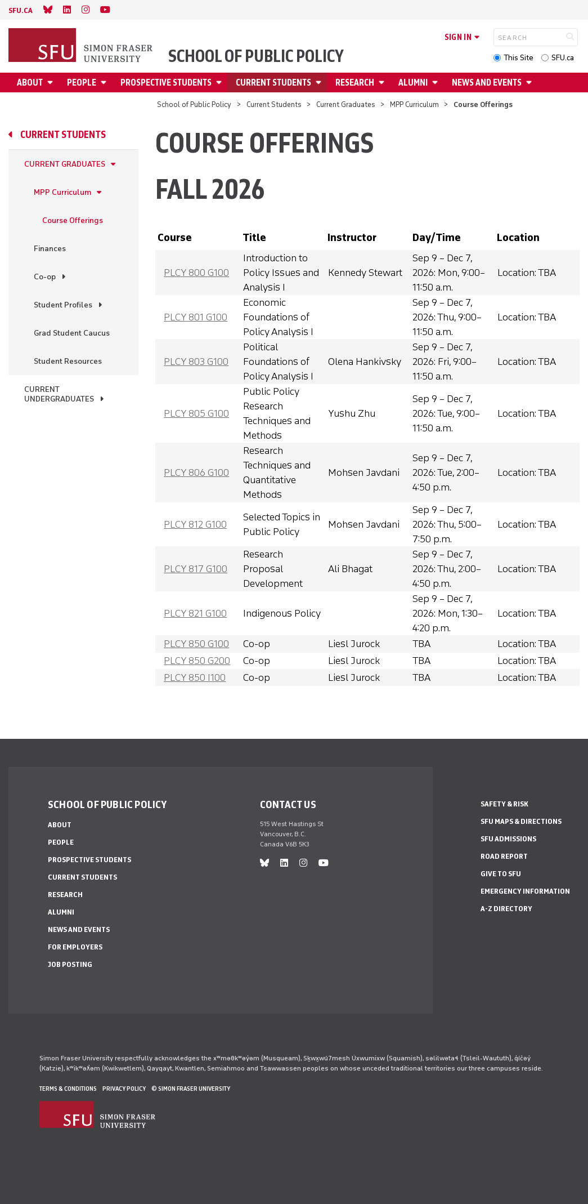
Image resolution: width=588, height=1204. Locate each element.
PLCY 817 (195, 569)
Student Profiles (63, 305)
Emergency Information (525, 891)
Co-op (45, 277)
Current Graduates (345, 104)
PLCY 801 (195, 317)
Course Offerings (72, 220)
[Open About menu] (52, 82)
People (81, 82)
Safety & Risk (504, 804)
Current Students (273, 82)
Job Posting (70, 964)
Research (354, 82)
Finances (50, 248)
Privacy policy (124, 1088)
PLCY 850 (196, 643)
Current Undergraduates (59, 394)
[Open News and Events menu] (530, 82)
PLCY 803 (196, 361)
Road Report (504, 856)
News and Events (487, 82)
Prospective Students (166, 82)
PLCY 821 (195, 613)
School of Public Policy (256, 56)
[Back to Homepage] (81, 46)
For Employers (75, 947)
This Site (518, 58)
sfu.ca (20, 10)
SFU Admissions (508, 839)
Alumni (413, 82)
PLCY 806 (196, 472)
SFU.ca (562, 58)
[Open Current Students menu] (320, 82)
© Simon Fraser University (190, 1088)
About (30, 82)
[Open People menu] (105, 82)
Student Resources (68, 361)
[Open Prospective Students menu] (220, 82)
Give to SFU (501, 874)
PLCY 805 (196, 413)
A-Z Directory (506, 908)
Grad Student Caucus (72, 333)
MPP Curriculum (414, 104)
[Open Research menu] (383, 82)
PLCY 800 (196, 272)
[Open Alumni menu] (436, 82)
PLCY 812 (195, 524)
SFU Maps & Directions (521, 821)
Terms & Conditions (68, 1088)
